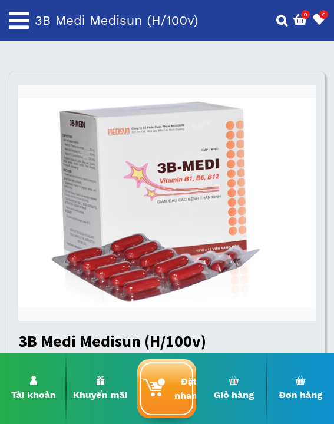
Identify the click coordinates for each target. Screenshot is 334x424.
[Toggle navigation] (19, 20)
